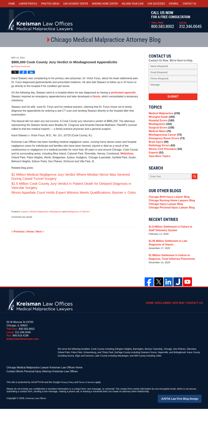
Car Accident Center (75, 3)
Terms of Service (88, 397)
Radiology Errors (161, 154)
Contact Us (195, 317)
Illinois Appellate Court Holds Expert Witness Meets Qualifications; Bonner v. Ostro (73, 192)
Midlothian (126, 153)
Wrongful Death (161, 118)
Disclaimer (166, 317)
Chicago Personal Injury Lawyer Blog (170, 223)
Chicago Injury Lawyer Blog (165, 219)
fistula (96, 96)
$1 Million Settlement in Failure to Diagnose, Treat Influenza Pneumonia (170, 273)
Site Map (181, 317)
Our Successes (156, 3)
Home (11, 3)
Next (40, 231)
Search (194, 189)
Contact (189, 3)
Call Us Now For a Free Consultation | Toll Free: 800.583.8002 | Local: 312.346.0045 (175, 20)
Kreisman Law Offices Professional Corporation (40, 19)
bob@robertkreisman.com (22, 355)
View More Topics (159, 168)
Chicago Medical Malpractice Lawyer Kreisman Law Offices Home (39, 383)
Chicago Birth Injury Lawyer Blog (168, 210)
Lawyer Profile (28, 3)
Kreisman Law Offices (37, 413)
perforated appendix (123, 92)
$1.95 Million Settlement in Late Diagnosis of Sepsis (173, 259)
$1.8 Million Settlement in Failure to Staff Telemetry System (172, 245)
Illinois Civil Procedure (164, 159)
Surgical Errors (161, 132)
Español (174, 3)
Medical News (159, 136)
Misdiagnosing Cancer (164, 141)
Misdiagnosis (56, 211)
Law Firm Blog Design (186, 414)
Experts (24, 211)
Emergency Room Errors (165, 145)
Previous (18, 231)
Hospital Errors (161, 122)
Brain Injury (158, 150)
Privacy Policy (68, 397)
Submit (173, 96)
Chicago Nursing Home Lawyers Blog (170, 214)
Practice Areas (50, 3)
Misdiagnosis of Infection (78, 211)
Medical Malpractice (39, 211)
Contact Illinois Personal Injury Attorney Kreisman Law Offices (37, 387)
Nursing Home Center (105, 3)
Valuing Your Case (133, 3)
